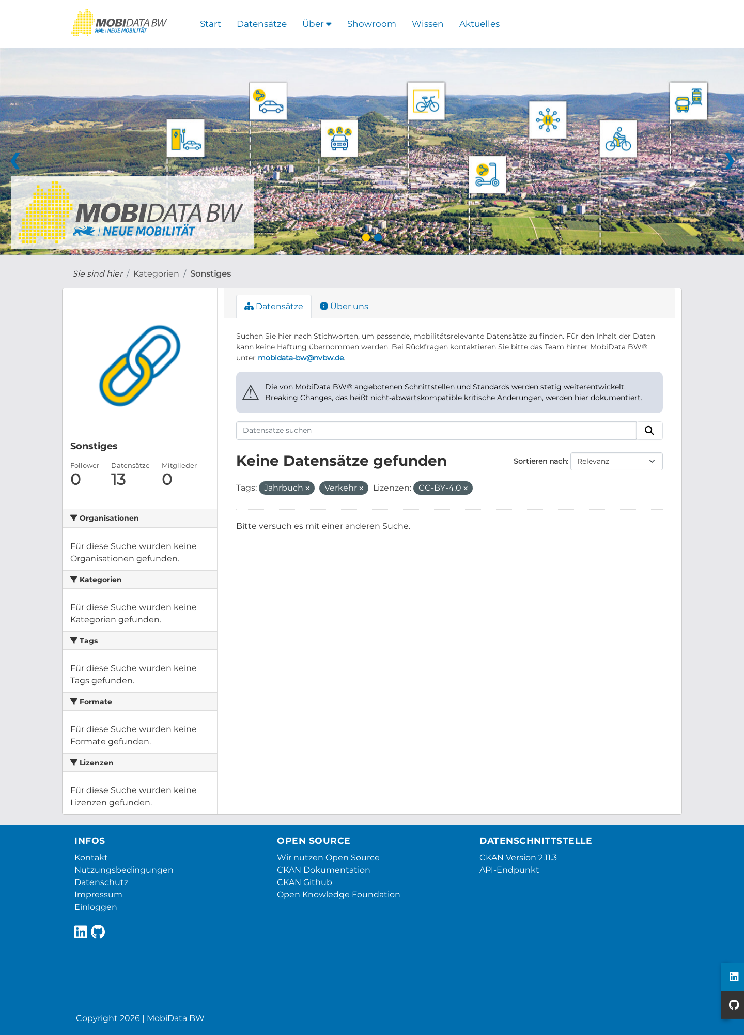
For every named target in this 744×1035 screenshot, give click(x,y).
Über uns (344, 306)
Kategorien (156, 274)
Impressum (98, 895)
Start (210, 24)
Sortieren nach (540, 461)
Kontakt (91, 857)
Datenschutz (101, 882)
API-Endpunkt (509, 870)
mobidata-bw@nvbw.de (301, 357)
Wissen (428, 24)
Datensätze (262, 24)
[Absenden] (649, 430)
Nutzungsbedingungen (124, 870)
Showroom (371, 24)
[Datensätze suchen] (436, 430)
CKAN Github (304, 882)
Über (317, 24)
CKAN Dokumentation (323, 870)
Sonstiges (210, 274)
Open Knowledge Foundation (338, 895)
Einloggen (95, 907)
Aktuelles (479, 24)
